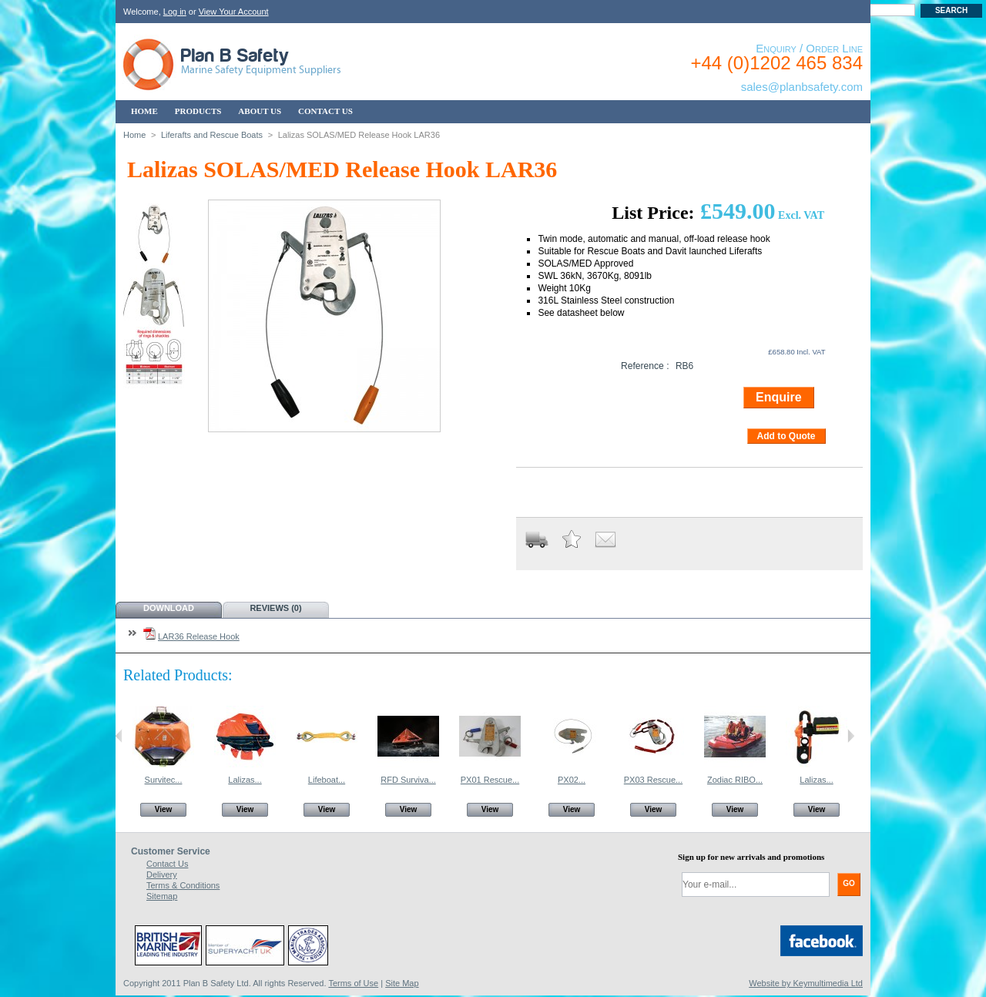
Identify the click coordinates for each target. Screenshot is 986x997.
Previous (119, 736)
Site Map (401, 983)
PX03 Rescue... (653, 779)
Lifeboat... (326, 779)
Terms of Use (353, 983)
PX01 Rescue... (490, 779)
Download (168, 608)
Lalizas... (244, 779)
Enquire (779, 397)
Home (134, 134)
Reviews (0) (275, 608)
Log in (174, 11)
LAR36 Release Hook (199, 636)
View (164, 809)
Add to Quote (786, 436)
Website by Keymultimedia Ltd (806, 983)
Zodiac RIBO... (735, 779)
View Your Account (234, 11)
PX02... (571, 779)
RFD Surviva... (408, 779)
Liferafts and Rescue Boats (212, 134)
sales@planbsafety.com (802, 86)
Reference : (645, 366)
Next (850, 736)
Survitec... (164, 779)
